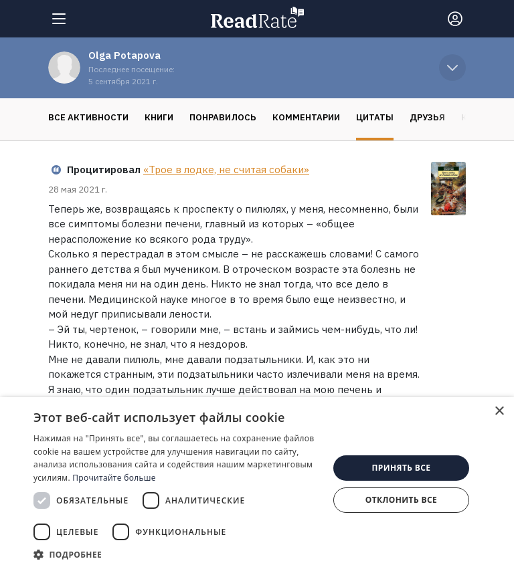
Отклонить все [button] (401, 499)
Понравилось (155, 117)
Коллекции (422, 117)
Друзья (359, 117)
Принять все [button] (400, 467)
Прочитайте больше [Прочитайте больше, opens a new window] (113, 477)
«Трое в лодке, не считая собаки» (226, 169)
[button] (176, 554)
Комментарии (238, 117)
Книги (91, 117)
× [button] (499, 412)
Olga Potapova (124, 55)
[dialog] (257, 484)
